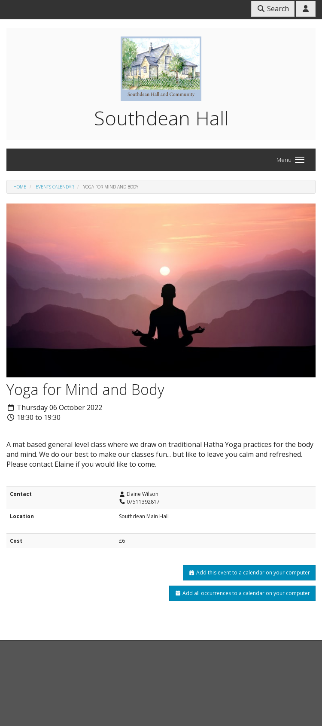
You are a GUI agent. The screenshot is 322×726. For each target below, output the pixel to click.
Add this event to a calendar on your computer (249, 572)
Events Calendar (55, 187)
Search (273, 8)
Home (19, 187)
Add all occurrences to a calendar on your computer (242, 593)
